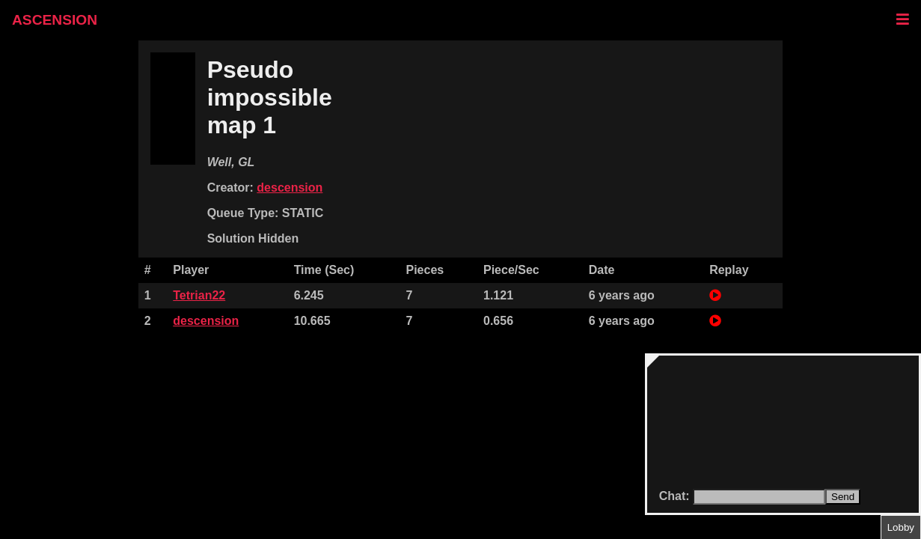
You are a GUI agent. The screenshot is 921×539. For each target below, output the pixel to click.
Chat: (676, 496)
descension (289, 187)
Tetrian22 (199, 295)
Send (842, 496)
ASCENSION (54, 20)
